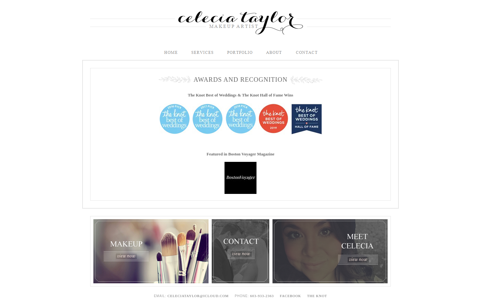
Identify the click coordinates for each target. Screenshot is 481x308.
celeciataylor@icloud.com (198, 296)
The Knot (317, 296)
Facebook (290, 296)
